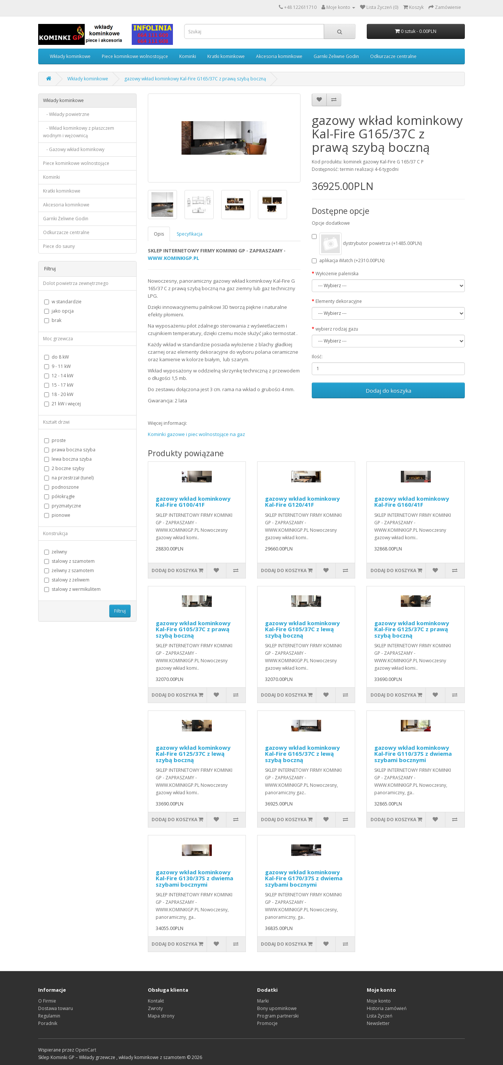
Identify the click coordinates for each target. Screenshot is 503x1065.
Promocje (267, 1023)
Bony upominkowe (277, 1008)
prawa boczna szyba (69, 449)
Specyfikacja (189, 234)
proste (55, 440)
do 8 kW (56, 357)
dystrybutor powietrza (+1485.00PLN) (367, 244)
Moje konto (379, 1001)
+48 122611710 (300, 7)
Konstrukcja (55, 533)
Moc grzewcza (58, 338)
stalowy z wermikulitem (72, 589)
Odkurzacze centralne (393, 56)
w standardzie (63, 301)
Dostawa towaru (55, 1008)
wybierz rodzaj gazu (336, 329)
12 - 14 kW (58, 375)
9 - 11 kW (57, 366)
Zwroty (155, 1008)
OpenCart (85, 1050)
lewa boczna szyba (68, 459)
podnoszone (61, 487)
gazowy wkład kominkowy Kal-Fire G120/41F (302, 502)
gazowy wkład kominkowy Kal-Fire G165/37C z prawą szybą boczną (195, 79)
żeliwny (55, 552)
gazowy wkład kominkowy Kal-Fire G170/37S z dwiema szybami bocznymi (303, 878)
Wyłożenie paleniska (337, 273)
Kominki (187, 56)
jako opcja (59, 311)
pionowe (57, 515)
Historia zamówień (386, 1008)
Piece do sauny (59, 246)
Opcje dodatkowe (331, 223)
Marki (263, 1001)
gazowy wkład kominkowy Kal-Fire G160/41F (411, 502)
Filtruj (120, 611)
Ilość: (317, 356)
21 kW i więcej (62, 403)
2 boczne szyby (64, 468)
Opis (159, 234)
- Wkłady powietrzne (66, 114)
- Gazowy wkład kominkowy (73, 149)
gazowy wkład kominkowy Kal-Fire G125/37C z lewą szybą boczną (193, 754)
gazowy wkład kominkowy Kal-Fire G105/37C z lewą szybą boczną (302, 629)
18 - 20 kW (58, 394)
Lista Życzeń (379, 1016)
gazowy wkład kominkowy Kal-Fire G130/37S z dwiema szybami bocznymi (194, 878)
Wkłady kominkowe (70, 56)
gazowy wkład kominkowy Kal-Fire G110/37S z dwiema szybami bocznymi (413, 754)
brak (52, 320)
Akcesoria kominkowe (279, 56)
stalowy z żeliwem (66, 580)
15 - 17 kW (58, 385)
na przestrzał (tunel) (69, 478)
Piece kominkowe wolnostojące (135, 56)
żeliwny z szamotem (69, 570)
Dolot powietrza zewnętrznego (76, 283)
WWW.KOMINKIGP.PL (173, 258)
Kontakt (156, 1001)
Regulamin (49, 1016)
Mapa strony (161, 1016)
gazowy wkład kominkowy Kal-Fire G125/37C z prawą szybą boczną (411, 629)
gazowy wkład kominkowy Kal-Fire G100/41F (193, 502)
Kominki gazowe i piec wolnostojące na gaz (196, 434)
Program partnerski (278, 1016)
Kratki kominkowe (226, 56)
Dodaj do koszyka (388, 390)
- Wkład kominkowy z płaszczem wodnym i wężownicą (78, 132)
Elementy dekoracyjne (338, 301)
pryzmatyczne (62, 506)
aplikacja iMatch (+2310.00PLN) (348, 260)
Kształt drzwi (56, 422)
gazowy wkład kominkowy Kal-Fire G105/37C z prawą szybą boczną (193, 629)
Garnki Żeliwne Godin (336, 56)
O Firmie (47, 1001)
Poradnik (47, 1023)
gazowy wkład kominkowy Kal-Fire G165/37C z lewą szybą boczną (302, 754)
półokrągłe (59, 496)
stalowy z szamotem (69, 561)
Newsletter (378, 1023)
